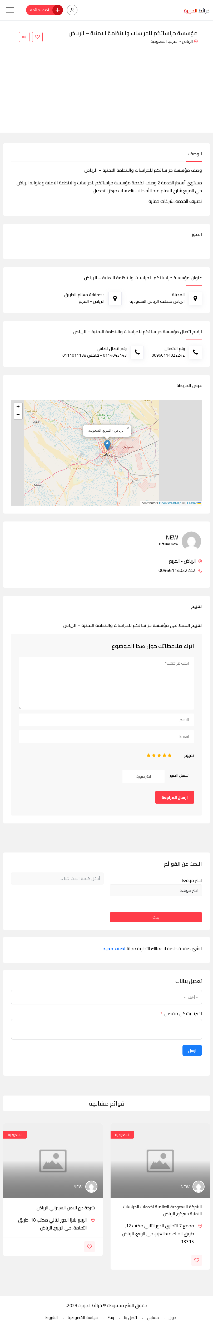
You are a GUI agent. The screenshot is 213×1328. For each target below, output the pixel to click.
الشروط (51, 1317)
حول (172, 1317)
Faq (110, 1317)
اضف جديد (114, 949)
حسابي (153, 1317)
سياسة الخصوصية (83, 1317)
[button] (107, 445)
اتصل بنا (130, 1317)
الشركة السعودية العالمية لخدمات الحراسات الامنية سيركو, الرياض (162, 1210)
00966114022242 (180, 570)
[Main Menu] (9, 10)
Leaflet (194, 503)
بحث (155, 917)
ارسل (192, 1050)
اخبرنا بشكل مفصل (183, 1014)
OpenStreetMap (170, 503)
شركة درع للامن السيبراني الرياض (66, 1207)
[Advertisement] (106, 85)
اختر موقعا (192, 880)
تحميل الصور (179, 775)
